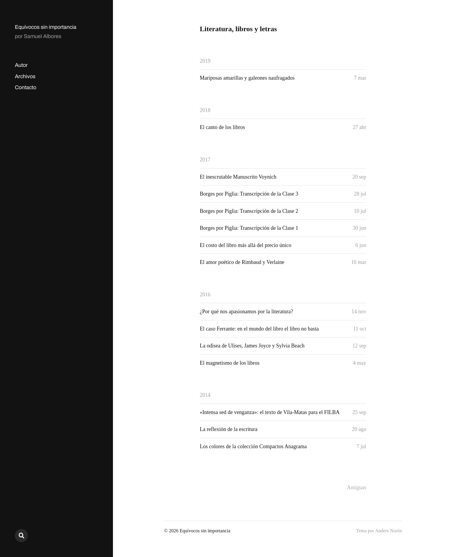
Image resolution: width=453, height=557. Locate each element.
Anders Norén (388, 530)
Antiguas (356, 487)
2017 (205, 160)
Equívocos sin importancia (45, 27)
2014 (205, 395)
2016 (205, 295)
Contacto (25, 87)
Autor (21, 65)
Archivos (25, 76)
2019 (205, 61)
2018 (205, 110)
